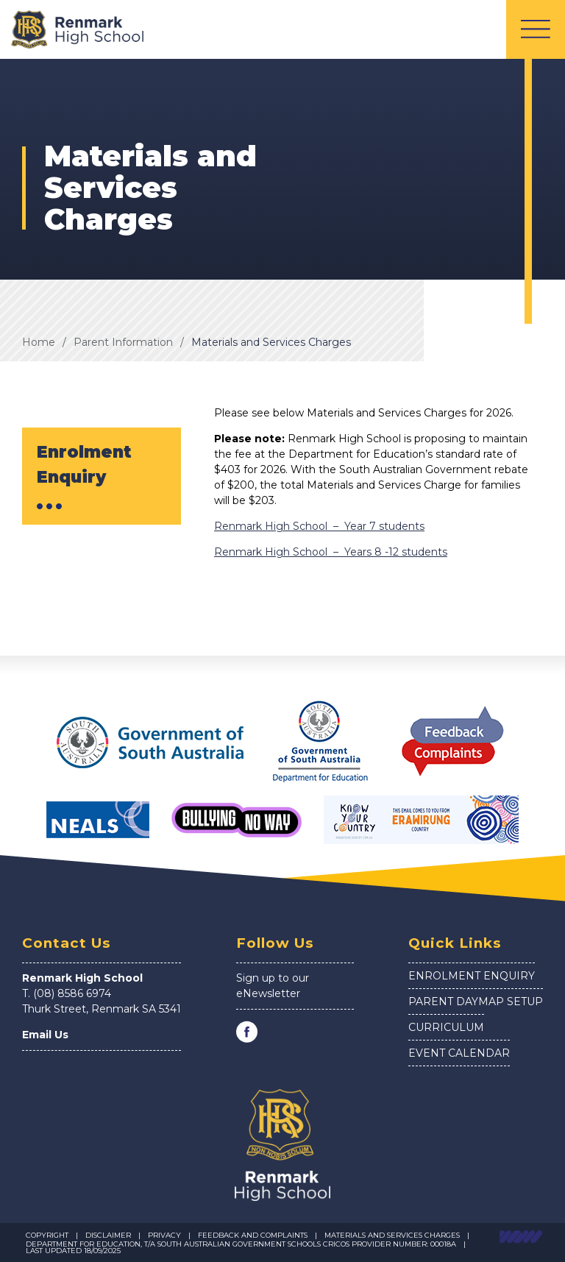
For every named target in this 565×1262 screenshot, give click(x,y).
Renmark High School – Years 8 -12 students (330, 552)
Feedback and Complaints (253, 1235)
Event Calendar (459, 1053)
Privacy (164, 1235)
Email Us (45, 1034)
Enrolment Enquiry (471, 975)
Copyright (47, 1235)
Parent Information (123, 342)
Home (38, 342)
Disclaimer (108, 1235)
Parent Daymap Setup (475, 1001)
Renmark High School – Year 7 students (319, 526)
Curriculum (446, 1027)
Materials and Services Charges (271, 342)
